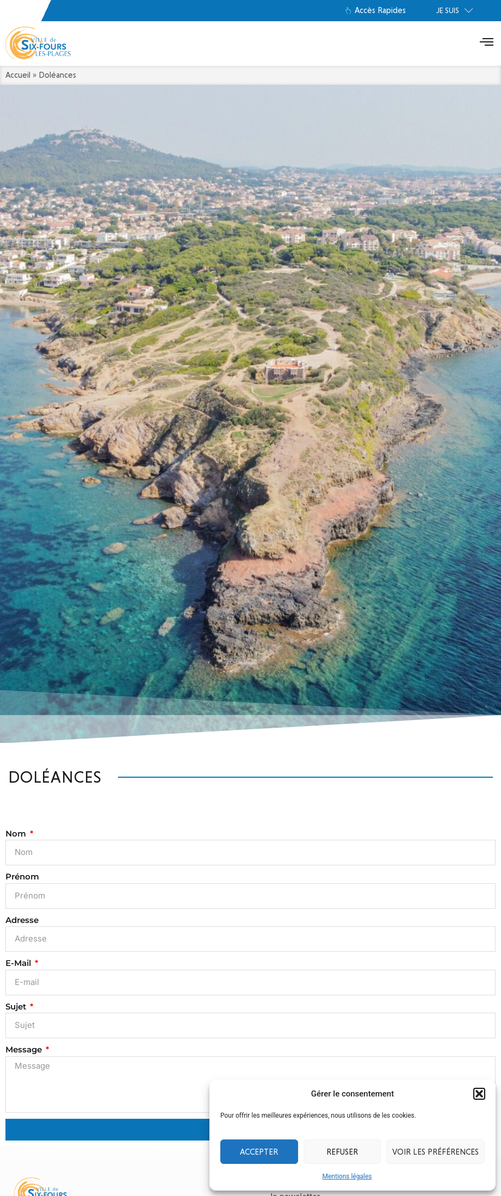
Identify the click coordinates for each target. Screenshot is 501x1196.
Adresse (22, 920)
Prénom (22, 876)
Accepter (259, 1152)
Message (24, 1049)
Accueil (17, 75)
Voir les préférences (435, 1152)
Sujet (16, 1006)
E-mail (19, 963)
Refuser (342, 1152)
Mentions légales (347, 1176)
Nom (16, 833)
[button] (479, 1093)
